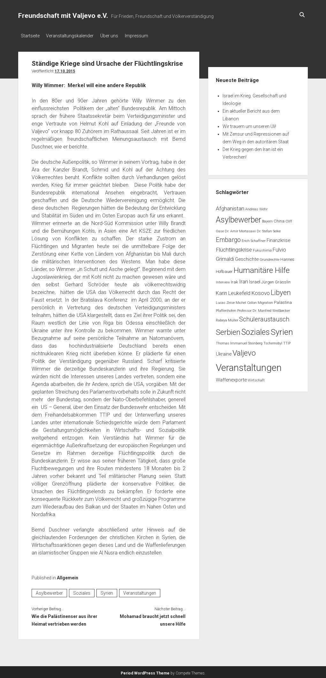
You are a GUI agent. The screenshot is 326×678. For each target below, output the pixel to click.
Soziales (81, 591)
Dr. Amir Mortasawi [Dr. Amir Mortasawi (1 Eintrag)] (240, 229)
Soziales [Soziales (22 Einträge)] (255, 330)
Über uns (115, 35)
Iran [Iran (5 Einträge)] (243, 279)
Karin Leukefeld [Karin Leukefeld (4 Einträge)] (233, 292)
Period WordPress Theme (145, 671)
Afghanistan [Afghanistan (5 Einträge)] (230, 206)
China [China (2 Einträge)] (279, 219)
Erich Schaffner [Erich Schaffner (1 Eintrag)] (254, 239)
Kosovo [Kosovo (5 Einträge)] (260, 291)
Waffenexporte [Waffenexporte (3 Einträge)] (231, 378)
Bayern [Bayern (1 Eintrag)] (267, 220)
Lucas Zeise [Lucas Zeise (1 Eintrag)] (225, 301)
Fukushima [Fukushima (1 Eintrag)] (262, 249)
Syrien (107, 591)
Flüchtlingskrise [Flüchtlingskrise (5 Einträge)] (234, 248)
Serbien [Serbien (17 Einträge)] (228, 330)
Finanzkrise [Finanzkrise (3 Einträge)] (278, 238)
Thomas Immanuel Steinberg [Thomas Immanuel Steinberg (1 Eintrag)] (239, 341)
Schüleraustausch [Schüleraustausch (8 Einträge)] (264, 317)
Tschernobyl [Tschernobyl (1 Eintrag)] (272, 341)
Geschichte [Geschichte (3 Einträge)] (247, 257)
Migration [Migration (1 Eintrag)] (265, 301)
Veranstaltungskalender (73, 35)
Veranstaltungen (139, 591)
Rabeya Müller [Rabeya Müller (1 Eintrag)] (227, 318)
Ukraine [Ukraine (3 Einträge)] (223, 352)
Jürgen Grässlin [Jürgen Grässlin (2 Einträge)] (276, 280)
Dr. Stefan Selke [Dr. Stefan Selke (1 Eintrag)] (269, 229)
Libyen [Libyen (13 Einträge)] (281, 291)
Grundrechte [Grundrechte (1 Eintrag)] (269, 258)
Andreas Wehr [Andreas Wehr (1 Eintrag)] (256, 207)
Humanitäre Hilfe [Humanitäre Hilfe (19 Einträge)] (262, 268)
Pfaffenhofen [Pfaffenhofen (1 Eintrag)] (226, 309)
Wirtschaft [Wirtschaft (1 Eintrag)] (256, 378)
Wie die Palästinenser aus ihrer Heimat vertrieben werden (64, 618)
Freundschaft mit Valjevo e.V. (63, 15)
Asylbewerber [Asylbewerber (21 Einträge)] (238, 218)
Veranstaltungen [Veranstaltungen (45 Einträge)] (249, 366)
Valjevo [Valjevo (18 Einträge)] (244, 351)
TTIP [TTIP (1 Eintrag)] (287, 341)
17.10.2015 (65, 69)
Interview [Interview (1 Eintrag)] (223, 280)
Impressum (145, 35)
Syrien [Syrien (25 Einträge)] (282, 330)
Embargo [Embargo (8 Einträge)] (228, 238)
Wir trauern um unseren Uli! (249, 124)
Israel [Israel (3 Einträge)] (254, 280)
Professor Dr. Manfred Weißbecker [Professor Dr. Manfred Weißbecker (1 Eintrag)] (263, 309)
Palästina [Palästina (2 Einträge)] (283, 300)
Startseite (30, 35)
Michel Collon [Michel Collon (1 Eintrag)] (246, 301)
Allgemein (67, 575)
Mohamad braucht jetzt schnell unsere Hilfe (153, 618)
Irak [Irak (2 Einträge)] (234, 280)
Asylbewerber (49, 591)
